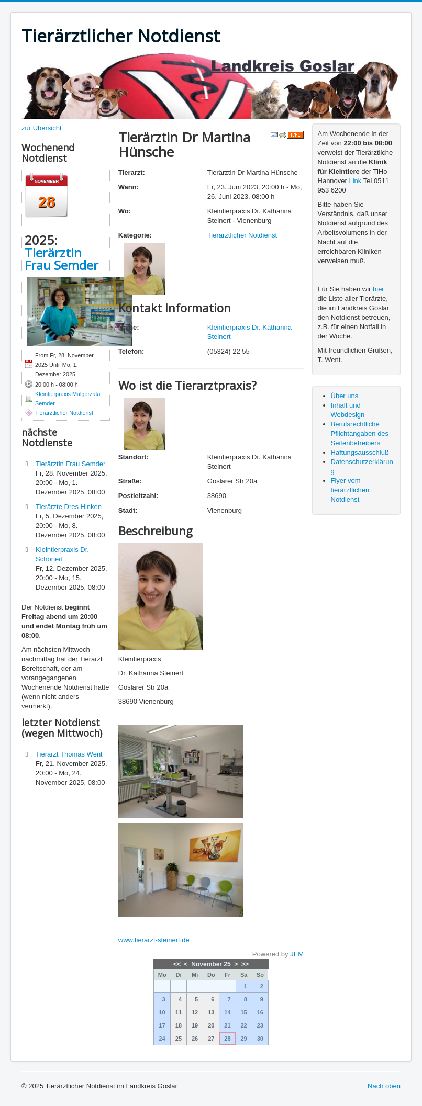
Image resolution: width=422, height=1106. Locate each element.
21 (227, 1025)
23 (260, 1025)
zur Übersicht (41, 128)
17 (162, 1025)
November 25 (210, 964)
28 (227, 1038)
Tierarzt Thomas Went (69, 754)
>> (245, 964)
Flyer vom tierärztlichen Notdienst (350, 490)
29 (244, 1038)
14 (227, 1012)
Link (355, 181)
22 (244, 1025)
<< (177, 964)
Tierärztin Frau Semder (61, 259)
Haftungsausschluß (360, 452)
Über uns (345, 396)
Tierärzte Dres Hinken (69, 507)
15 (244, 1012)
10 (162, 1012)
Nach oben (384, 1086)
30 (260, 1038)
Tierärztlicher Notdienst (64, 413)
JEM (297, 954)
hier (378, 289)
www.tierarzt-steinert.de (154, 940)
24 (162, 1038)
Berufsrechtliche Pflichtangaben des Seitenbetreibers (360, 433)
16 (260, 1012)
